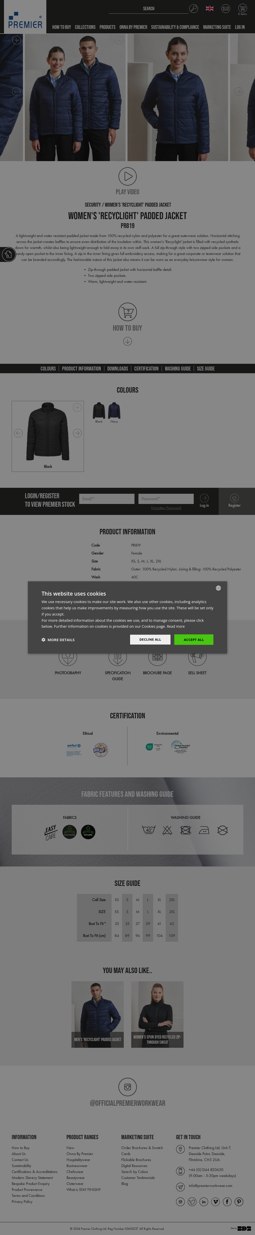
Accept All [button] (193, 639)
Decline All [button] (148, 639)
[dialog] (127, 617)
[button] (58, 639)
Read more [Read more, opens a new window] (176, 625)
